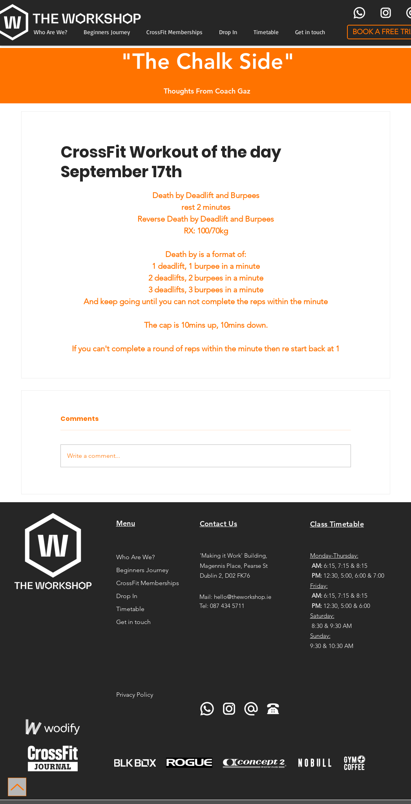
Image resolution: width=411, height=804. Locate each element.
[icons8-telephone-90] (273, 709)
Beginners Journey (142, 570)
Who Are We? (135, 557)
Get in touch (133, 622)
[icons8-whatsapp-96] (359, 13)
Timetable (130, 609)
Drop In (126, 596)
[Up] (17, 787)
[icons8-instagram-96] (386, 13)
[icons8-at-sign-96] (251, 709)
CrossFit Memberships (146, 583)
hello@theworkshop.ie (242, 596)
